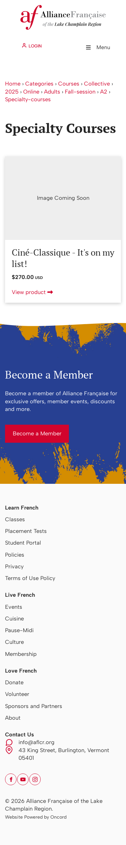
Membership (21, 654)
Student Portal (23, 542)
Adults (52, 91)
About (12, 717)
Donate (14, 682)
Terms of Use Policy (30, 578)
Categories (39, 83)
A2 (103, 91)
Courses (68, 83)
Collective (97, 83)
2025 (11, 91)
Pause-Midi (19, 630)
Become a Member (29, 428)
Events (13, 606)
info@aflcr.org (36, 742)
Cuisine (14, 618)
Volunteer (17, 694)
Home (12, 83)
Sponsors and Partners (33, 706)
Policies (14, 554)
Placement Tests (26, 531)
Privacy (14, 566)
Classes (15, 519)
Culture (14, 642)
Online (31, 91)
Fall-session (80, 91)
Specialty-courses (28, 99)
